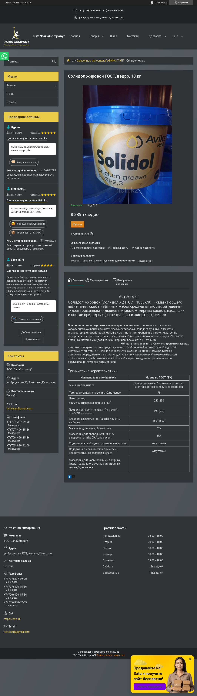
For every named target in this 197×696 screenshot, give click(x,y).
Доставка (155, 36)
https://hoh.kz (12, 618)
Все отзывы (32, 339)
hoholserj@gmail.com (19, 408)
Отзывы (11, 102)
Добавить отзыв (31, 332)
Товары (94, 36)
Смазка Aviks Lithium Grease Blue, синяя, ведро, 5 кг (30, 148)
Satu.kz (115, 652)
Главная (74, 36)
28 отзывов (161, 2)
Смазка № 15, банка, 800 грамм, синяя (31, 305)
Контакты (132, 36)
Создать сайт (12, 2)
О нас (113, 36)
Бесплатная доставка (87, 242)
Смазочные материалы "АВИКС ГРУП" (100, 60)
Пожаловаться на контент (110, 655)
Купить (77, 224)
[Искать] (53, 61)
